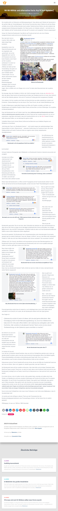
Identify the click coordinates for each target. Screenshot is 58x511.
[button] (3, 410)
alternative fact (50, 93)
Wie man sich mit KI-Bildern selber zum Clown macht (23, 500)
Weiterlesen (38, 469)
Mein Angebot (38, 428)
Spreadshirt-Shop (16, 436)
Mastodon (14, 432)
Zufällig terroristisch (11, 463)
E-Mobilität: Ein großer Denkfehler (16, 482)
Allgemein (11, 414)
